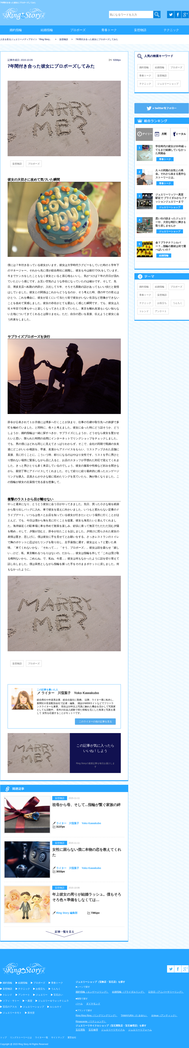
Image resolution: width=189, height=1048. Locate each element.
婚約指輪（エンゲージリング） (92, 992)
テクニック (171, 30)
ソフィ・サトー (11, 1001)
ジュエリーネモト (12, 1013)
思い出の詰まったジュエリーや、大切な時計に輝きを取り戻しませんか (170, 222)
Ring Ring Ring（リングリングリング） (96, 1015)
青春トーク (109, 30)
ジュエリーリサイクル (113, 1030)
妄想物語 (140, 30)
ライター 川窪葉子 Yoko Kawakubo (78, 823)
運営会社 (71, 1037)
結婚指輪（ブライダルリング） (128, 992)
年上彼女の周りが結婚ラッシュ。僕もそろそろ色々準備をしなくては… (86, 897)
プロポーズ (78, 30)
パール (79, 1003)
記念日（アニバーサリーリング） (166, 992)
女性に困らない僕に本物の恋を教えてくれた (86, 852)
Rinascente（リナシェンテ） (91, 1021)
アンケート (161, 311)
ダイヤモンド (93, 1003)
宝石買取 (80, 1030)
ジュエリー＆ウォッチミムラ (53, 1001)
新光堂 (31, 1013)
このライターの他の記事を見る (95, 721)
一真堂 (28, 1001)
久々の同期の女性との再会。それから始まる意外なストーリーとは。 (170, 174)
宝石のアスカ (10, 1007)
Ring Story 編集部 (66, 912)
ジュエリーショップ (167, 83)
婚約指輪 (16, 30)
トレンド (144, 311)
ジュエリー (42, 995)
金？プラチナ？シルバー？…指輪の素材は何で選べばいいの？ (170, 246)
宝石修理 (93, 1030)
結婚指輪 (47, 30)
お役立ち (162, 303)
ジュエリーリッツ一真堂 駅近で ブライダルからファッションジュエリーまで (171, 198)
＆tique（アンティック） (164, 1015)
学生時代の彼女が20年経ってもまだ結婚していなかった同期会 (170, 150)
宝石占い (58, 995)
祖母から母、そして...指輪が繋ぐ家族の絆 (86, 805)
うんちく (177, 303)
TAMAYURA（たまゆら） (134, 1015)
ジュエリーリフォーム (140, 1030)
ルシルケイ (56, 1007)
